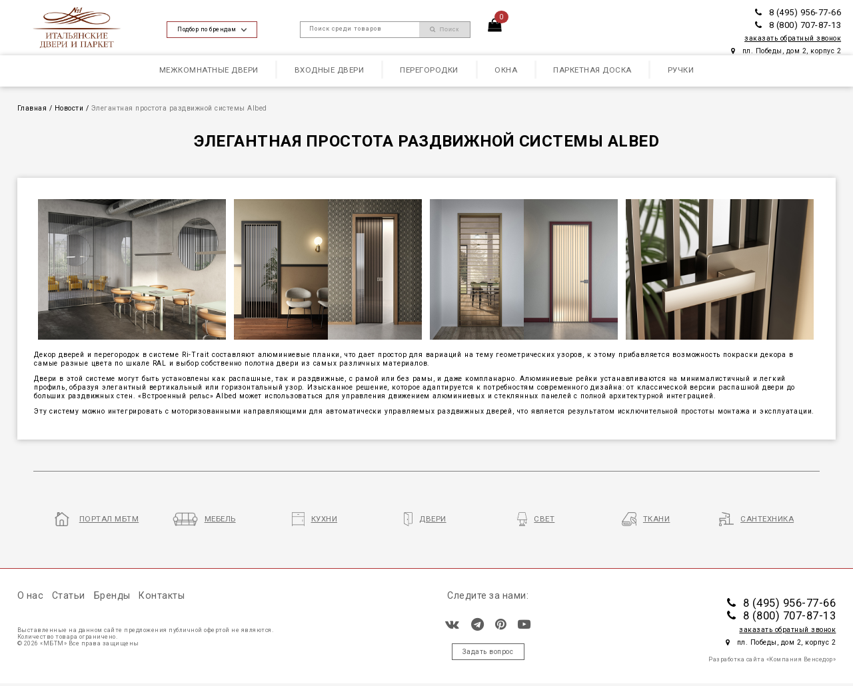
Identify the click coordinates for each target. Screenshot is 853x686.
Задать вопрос (488, 651)
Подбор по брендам (212, 29)
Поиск (444, 29)
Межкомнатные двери (209, 70)
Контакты (162, 595)
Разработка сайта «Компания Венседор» (772, 659)
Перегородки (429, 70)
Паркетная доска (592, 70)
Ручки (681, 70)
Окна (505, 70)
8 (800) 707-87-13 (798, 25)
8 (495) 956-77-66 (798, 12)
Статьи (68, 595)
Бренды (112, 595)
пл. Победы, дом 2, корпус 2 (786, 51)
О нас (30, 595)
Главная (32, 108)
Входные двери (330, 70)
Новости (69, 108)
